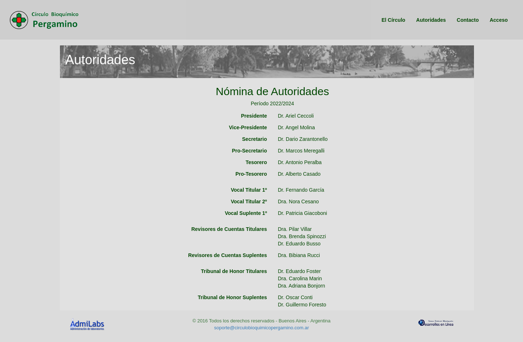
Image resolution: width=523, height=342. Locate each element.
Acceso (497, 20)
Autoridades (430, 20)
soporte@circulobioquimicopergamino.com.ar (261, 327)
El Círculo (392, 20)
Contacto (466, 20)
